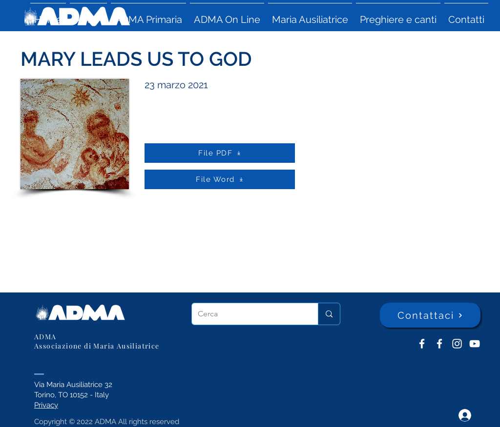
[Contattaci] (430, 315)
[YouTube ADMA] (474, 343)
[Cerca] (247, 314)
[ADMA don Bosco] (422, 343)
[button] (88, 15)
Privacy (46, 405)
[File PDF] (220, 153)
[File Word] (220, 179)
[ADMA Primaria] (439, 343)
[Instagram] (457, 343)
